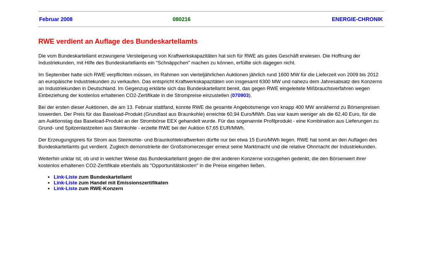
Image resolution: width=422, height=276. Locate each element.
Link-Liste (65, 177)
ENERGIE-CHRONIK (357, 19)
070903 (240, 95)
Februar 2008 (56, 19)
